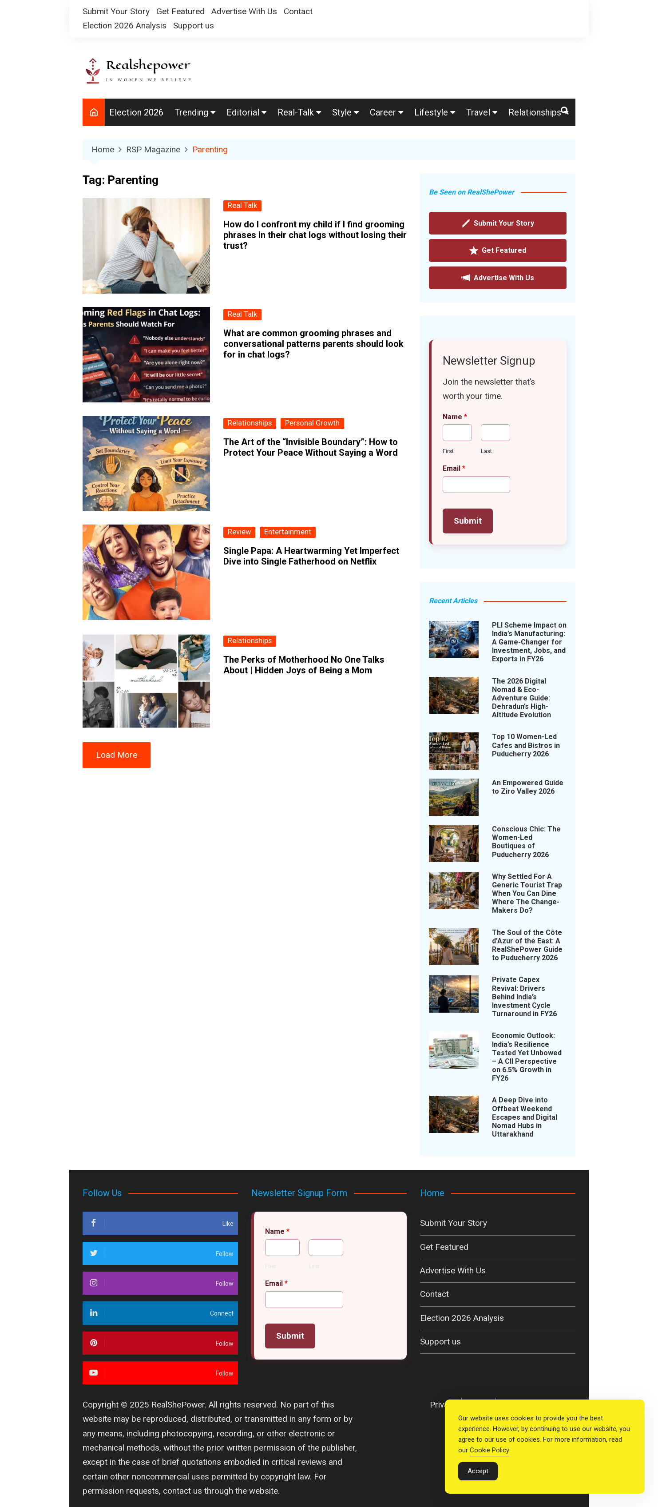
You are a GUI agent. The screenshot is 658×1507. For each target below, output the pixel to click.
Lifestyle (431, 112)
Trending (191, 112)
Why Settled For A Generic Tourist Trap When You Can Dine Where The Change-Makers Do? (527, 893)
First (448, 451)
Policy (479, 1405)
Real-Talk (295, 112)
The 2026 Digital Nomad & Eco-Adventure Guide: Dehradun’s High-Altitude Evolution (521, 698)
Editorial (242, 112)
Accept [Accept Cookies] (478, 1478)
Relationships (534, 112)
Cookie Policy (489, 1457)
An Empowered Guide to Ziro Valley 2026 (527, 787)
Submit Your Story (116, 11)
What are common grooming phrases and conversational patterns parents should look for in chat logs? (313, 344)
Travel (478, 112)
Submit (468, 521)
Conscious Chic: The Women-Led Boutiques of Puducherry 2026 (526, 842)
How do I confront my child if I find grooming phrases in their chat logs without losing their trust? (315, 235)
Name (455, 417)
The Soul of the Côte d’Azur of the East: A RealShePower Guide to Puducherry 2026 (527, 945)
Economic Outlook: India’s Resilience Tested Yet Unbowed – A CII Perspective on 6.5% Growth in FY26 (527, 1056)
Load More (116, 755)
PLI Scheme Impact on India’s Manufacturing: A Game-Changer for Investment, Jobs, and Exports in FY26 (529, 642)
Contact (298, 11)
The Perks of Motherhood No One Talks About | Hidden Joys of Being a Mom (303, 665)
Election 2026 (136, 112)
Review (239, 532)
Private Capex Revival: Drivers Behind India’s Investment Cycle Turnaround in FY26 (524, 996)
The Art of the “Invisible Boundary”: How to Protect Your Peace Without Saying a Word (310, 447)
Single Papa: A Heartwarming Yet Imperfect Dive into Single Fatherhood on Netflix (311, 556)
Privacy (443, 1405)
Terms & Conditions (538, 1405)
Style (342, 112)
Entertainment (287, 532)
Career (383, 112)
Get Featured (180, 11)
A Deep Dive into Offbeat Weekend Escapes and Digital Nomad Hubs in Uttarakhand (524, 1117)
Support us (193, 25)
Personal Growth (312, 423)
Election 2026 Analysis (124, 25)
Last (486, 451)
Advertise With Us (244, 11)
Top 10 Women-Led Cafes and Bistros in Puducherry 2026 (526, 745)
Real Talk (242, 205)
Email (454, 468)
